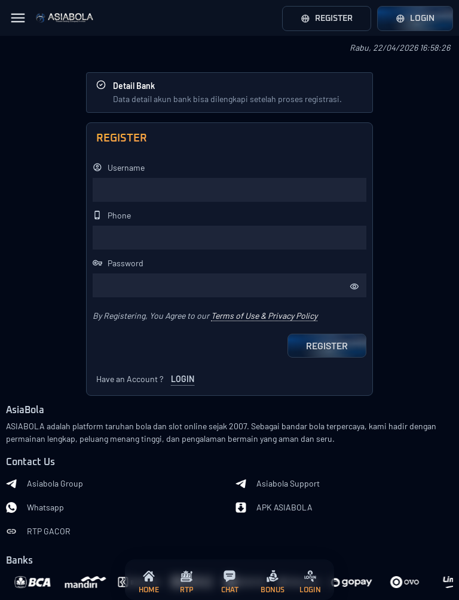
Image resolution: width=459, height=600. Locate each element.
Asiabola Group (44, 484)
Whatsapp (35, 507)
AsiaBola (25, 410)
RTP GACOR (38, 531)
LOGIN (182, 379)
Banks (19, 560)
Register (327, 18)
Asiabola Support (277, 484)
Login (415, 18)
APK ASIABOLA (274, 507)
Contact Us (30, 462)
